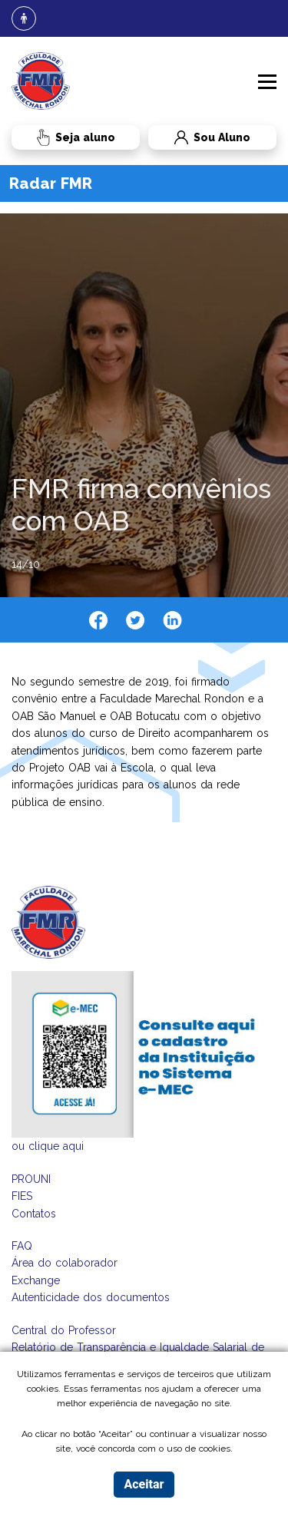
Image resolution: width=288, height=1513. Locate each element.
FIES (22, 1196)
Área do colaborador (65, 1263)
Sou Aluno (199, 137)
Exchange (36, 1280)
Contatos (34, 1213)
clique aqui (56, 1146)
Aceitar (144, 1484)
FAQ (22, 1246)
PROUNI (31, 1179)
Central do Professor (64, 1330)
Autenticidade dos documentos (91, 1297)
